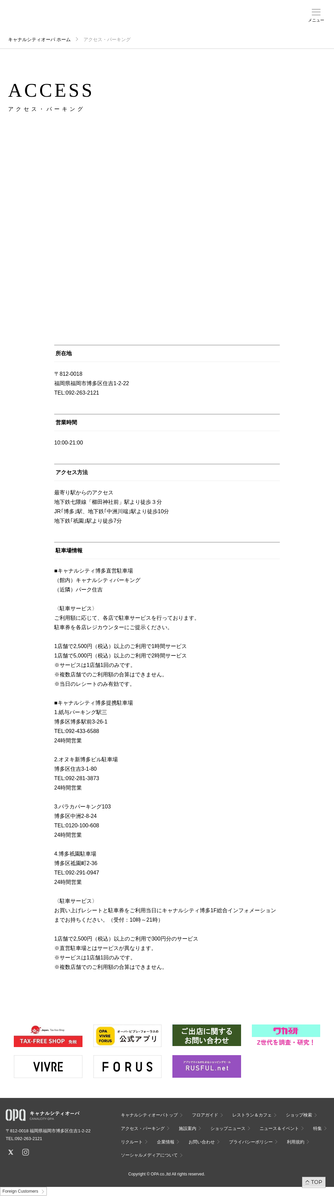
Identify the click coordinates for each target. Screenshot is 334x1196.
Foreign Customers (20, 1191)
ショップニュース (227, 1128)
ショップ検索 (136, 20)
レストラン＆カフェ (252, 1114)
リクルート (132, 1141)
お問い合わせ (202, 1141)
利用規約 (295, 1141)
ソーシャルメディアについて (149, 1155)
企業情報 (165, 1141)
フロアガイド (119, 20)
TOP (316, 1182)
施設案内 (165, 20)
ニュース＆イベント (184, 22)
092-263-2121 (28, 1138)
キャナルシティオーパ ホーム (39, 39)
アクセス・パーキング (150, 22)
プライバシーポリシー (251, 1141)
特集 (317, 1128)
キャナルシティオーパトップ (149, 1114)
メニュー (316, 20)
